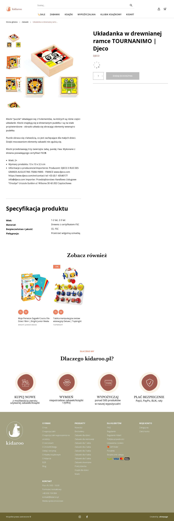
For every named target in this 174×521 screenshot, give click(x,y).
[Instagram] (80, 517)
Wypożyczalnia (87, 14)
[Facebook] (87, 517)
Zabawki (55, 14)
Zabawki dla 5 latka (83, 458)
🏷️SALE (41, 14)
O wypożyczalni (48, 431)
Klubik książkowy (110, 14)
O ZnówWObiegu (49, 447)
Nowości (78, 427)
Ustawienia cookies (115, 443)
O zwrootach (48, 443)
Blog (44, 466)
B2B (44, 462)
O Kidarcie (46, 458)
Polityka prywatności (115, 439)
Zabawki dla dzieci (82, 435)
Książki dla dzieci (82, 470)
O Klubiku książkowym (51, 454)
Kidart (130, 14)
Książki (69, 14)
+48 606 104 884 (49, 493)
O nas (44, 427)
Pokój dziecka (80, 466)
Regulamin (111, 431)
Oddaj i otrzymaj (49, 450)
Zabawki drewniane (83, 462)
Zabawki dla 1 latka (83, 443)
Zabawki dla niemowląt (84, 439)
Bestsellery (79, 431)
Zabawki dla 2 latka (83, 447)
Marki (77, 474)
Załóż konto (144, 431)
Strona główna (12, 22)
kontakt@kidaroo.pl (50, 497)
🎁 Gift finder (112, 447)
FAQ (109, 427)
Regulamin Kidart (114, 435)
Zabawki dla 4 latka (83, 454)
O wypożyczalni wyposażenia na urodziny (56, 437)
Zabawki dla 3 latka (83, 450)
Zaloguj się (144, 427)
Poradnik (111, 450)
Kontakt (47, 481)
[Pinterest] (94, 517)
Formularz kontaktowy (51, 489)
